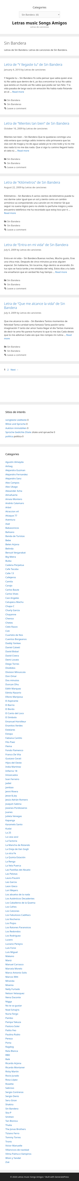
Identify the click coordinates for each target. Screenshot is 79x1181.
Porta (8, 1042)
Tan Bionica (11, 1120)
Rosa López (11, 1079)
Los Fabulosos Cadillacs (18, 915)
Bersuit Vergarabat (15, 552)
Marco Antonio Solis (16, 972)
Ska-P (8, 1112)
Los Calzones (12, 910)
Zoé (7, 1162)
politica (9, 436)
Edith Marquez (13, 688)
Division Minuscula (15, 672)
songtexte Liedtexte (16, 419)
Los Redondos (13, 931)
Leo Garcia (11, 882)
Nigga (8, 1001)
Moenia (9, 985)
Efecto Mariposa (14, 696)
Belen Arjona (12, 544)
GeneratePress (62, 1176)
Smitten (9, 1116)
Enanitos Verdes (14, 725)
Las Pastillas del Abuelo (17, 869)
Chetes (9, 622)
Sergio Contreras (14, 1092)
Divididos (10, 667)
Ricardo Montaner (15, 1067)
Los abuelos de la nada (17, 894)
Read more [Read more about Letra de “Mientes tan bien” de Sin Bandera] (23, 150)
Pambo (9, 1018)
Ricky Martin (12, 1071)
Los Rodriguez (13, 935)
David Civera (12, 655)
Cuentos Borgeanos (16, 639)
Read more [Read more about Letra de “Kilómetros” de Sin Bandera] (10, 213)
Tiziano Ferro (12, 1133)
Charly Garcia (12, 610)
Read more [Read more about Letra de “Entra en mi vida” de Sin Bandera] (61, 272)
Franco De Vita (13, 754)
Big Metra (10, 556)
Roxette (9, 1083)
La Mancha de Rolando (17, 845)
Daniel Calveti (12, 647)
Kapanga (10, 820)
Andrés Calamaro (14, 503)
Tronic (8, 1141)
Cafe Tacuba (11, 569)
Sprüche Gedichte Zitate (18, 432)
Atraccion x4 (12, 511)
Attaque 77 (11, 515)
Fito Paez (10, 742)
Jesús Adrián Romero (16, 799)
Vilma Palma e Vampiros (18, 1153)
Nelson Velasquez (14, 993)
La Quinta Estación (15, 857)
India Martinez (13, 766)
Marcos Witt (11, 976)
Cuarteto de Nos (14, 634)
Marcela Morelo (13, 968)
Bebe (8, 540)
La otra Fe (10, 853)
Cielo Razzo (11, 626)
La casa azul (11, 836)
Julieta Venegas (13, 816)
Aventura (10, 519)
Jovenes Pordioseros (16, 807)
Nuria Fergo (11, 1013)
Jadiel (8, 783)
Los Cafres (10, 906)
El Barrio (10, 705)
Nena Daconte (13, 997)
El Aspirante (11, 700)
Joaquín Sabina (13, 803)
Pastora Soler (12, 1026)
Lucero (9, 939)
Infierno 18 (11, 770)
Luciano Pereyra (14, 943)
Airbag (9, 466)
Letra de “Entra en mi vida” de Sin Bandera (36, 244)
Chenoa (9, 618)
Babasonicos (12, 527)
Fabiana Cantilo (13, 737)
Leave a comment (16, 108)
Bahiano (9, 532)
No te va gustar (13, 1005)
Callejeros (10, 577)
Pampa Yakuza (13, 1022)
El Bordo (9, 709)
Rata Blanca (11, 1050)
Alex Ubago (11, 486)
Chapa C (9, 606)
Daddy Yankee (13, 643)
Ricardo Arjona (13, 1063)
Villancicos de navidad (17, 1149)
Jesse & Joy (11, 795)
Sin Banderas (14, 104)
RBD (7, 1055)
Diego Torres (12, 663)
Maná (8, 960)
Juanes (9, 812)
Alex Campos (12, 482)
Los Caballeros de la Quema (20, 902)
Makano (9, 956)
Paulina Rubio (12, 1034)
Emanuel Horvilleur (15, 721)
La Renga (10, 861)
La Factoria (11, 840)
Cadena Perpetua (14, 565)
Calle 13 (9, 573)
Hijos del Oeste (13, 762)
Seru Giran (11, 1100)
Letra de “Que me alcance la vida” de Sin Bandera (34, 305)
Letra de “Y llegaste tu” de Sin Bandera (33, 64)
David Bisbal (12, 651)
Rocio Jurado (12, 1075)
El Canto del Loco (14, 713)
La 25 (8, 832)
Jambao (9, 787)
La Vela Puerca (13, 865)
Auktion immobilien (15, 428)
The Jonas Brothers (15, 1129)
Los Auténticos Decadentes (19, 898)
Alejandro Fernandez (16, 474)
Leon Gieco (11, 886)
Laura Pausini (12, 878)
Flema (8, 746)
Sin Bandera (13, 100)
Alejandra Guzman (15, 470)
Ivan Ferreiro (12, 779)
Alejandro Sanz (13, 478)
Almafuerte (11, 494)
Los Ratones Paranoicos (18, 927)
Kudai (8, 828)
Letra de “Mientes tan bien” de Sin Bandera (36, 123)
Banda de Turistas (15, 536)
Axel (7, 523)
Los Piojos (10, 923)
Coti (7, 630)
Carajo (8, 585)
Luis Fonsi (10, 947)
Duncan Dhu (12, 684)
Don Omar (11, 676)
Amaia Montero (13, 499)
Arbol (8, 507)
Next (15, 369)
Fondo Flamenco (14, 750)
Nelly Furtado (12, 989)
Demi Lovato (12, 659)
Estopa (9, 733)
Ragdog (9, 1046)
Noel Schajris (12, 1009)
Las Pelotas (11, 873)
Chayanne (10, 614)
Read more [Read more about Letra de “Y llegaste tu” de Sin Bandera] (18, 91)
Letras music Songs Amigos (39, 23)
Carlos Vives (11, 593)
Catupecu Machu (14, 602)
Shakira (9, 1104)
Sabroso (9, 1087)
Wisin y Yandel (13, 1158)
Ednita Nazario (13, 692)
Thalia (8, 1125)
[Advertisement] (39, 389)
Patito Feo (10, 1030)
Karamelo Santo (14, 824)
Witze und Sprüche (15, 423)
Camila (9, 581)
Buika (8, 560)
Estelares (10, 729)
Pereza (9, 1038)
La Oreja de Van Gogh (17, 849)
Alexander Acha (13, 490)
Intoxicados (11, 774)
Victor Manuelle (13, 1145)
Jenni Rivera (11, 791)
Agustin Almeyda (14, 462)
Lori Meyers (11, 890)
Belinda (9, 548)
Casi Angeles (12, 597)
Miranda (9, 980)
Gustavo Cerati (13, 758)
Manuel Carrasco (14, 964)
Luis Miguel (11, 952)
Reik (7, 1059)
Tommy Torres (13, 1137)
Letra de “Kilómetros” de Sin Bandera (32, 182)
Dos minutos (12, 680)
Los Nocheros (12, 919)
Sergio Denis (12, 1096)
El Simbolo (11, 717)
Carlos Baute (12, 589)
